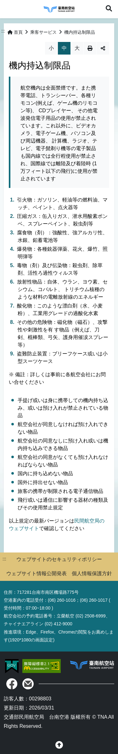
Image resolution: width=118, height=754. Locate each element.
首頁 (15, 32)
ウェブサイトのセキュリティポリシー (59, 559)
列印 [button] (90, 48)
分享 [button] (103, 48)
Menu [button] (8, 8)
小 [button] (51, 48)
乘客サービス (43, 32)
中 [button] (64, 48)
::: (3, 30)
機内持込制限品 (79, 32)
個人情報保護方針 (92, 573)
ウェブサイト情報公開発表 (36, 573)
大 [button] (77, 48)
